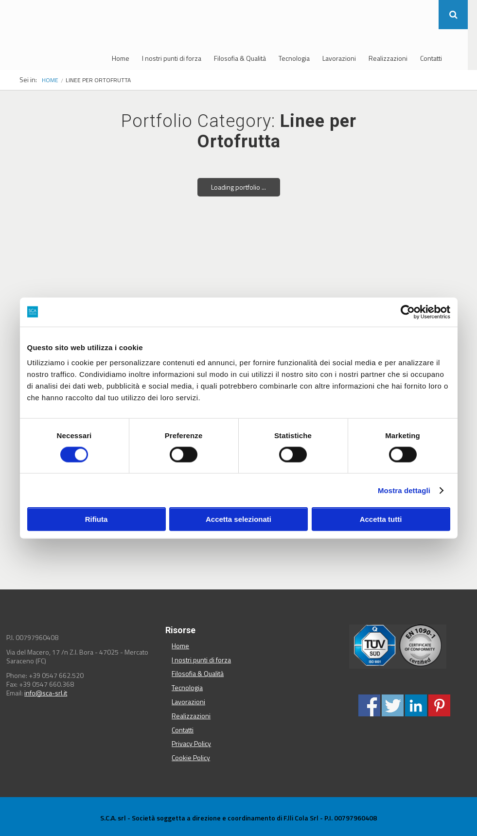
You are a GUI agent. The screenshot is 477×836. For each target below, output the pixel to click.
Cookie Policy (191, 757)
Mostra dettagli (404, 490)
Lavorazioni (339, 58)
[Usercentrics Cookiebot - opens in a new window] (407, 311)
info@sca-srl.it (45, 693)
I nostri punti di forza (171, 58)
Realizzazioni (388, 58)
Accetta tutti (381, 519)
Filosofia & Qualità (240, 58)
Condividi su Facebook (369, 705)
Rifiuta (96, 519)
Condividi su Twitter (393, 705)
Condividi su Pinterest (439, 705)
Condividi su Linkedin (416, 705)
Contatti (431, 58)
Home (120, 58)
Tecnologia (294, 58)
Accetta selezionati (238, 519)
